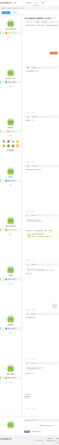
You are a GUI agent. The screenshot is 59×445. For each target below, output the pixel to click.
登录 (35, 236)
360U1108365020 (10, 29)
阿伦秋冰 (10, 127)
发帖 (42, 2)
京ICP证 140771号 (39, 440)
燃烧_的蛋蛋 (10, 374)
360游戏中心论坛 (9, 3)
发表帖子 (15, 12)
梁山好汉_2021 (10, 78)
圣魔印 (3, 8)
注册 (50, 236)
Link (29, 420)
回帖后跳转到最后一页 (35, 431)
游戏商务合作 (50, 438)
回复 (6, 12)
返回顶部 (54, 306)
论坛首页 (28, 2)
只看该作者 (44, 22)
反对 (33, 112)
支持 (28, 112)
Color (27, 420)
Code (33, 420)
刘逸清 (11, 177)
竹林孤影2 (10, 325)
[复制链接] (54, 18)
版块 (36, 2)
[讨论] (26, 18)
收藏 (54, 53)
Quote (31, 420)
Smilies (34, 420)
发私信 (10, 37)
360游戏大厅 (7, 440)
